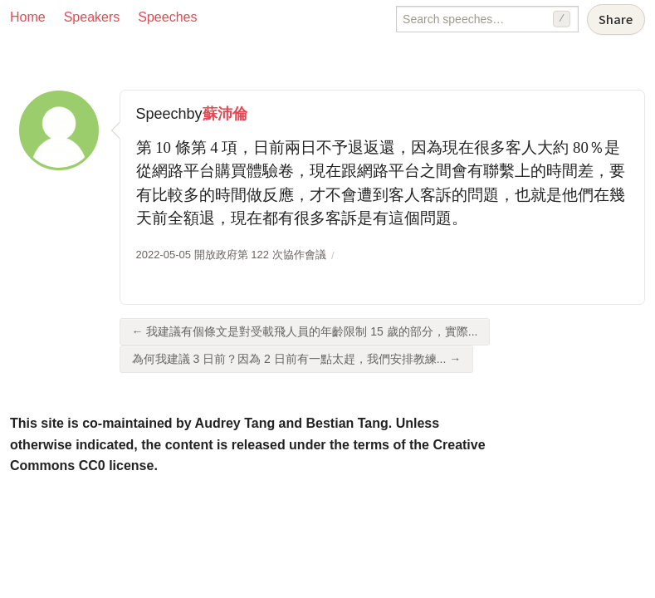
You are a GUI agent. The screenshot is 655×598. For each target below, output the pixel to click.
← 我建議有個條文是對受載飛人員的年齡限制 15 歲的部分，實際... (305, 331)
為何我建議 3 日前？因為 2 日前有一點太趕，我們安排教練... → (297, 358)
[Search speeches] (487, 19)
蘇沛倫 (225, 113)
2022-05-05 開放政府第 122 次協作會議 (231, 254)
